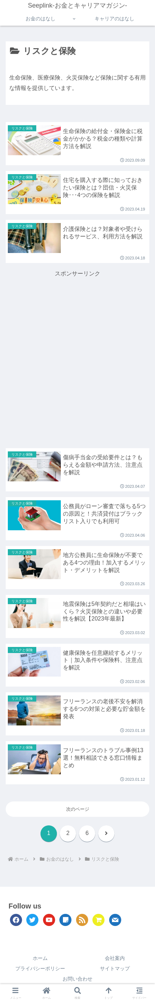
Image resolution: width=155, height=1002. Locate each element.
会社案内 (115, 958)
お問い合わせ (77, 979)
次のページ (77, 809)
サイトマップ (115, 968)
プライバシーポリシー (40, 968)
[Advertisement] (77, 357)
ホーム (40, 958)
